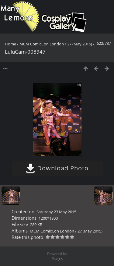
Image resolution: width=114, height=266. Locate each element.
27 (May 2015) (79, 44)
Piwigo (57, 258)
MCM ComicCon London (41, 44)
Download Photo (57, 168)
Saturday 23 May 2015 (56, 212)
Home (10, 44)
